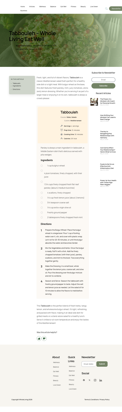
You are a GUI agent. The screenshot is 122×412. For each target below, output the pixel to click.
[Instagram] (95, 380)
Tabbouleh (16, 83)
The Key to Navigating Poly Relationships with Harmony (107, 135)
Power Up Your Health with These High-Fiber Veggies (108, 182)
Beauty (83, 6)
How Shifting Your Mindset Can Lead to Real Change (108, 117)
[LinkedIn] (100, 380)
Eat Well (63, 6)
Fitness (73, 6)
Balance (53, 6)
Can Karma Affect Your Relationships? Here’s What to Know (108, 150)
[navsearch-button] (106, 8)
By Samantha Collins (23, 45)
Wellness (42, 6)
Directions (16, 89)
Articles (32, 6)
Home (22, 6)
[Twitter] (89, 380)
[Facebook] (84, 380)
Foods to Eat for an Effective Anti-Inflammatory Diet (107, 166)
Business (23, 10)
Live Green (94, 6)
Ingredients (17, 86)
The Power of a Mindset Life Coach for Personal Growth (107, 101)
